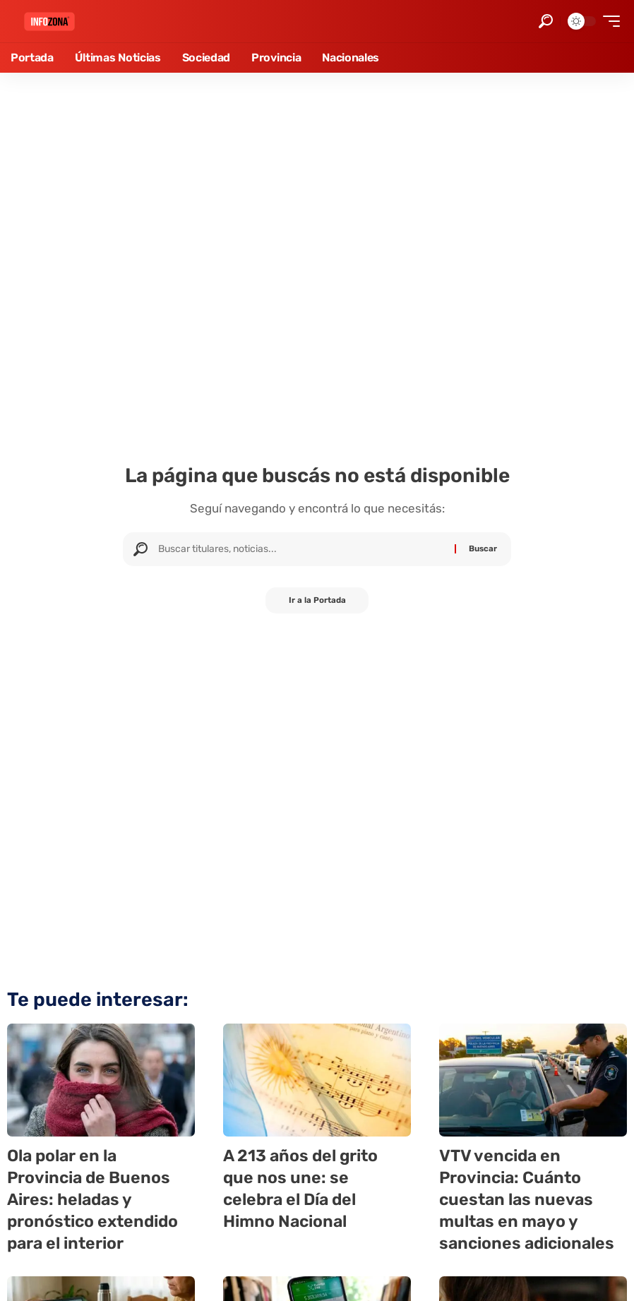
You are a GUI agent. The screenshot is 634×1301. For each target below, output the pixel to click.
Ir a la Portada (317, 601)
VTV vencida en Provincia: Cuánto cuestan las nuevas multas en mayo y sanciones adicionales (530, 1200)
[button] (545, 21)
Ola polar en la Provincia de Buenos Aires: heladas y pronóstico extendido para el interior (95, 1200)
